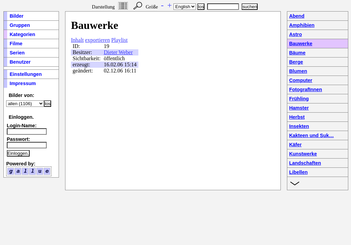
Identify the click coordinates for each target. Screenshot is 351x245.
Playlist (119, 40)
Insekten (299, 126)
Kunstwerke (303, 154)
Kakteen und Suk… (311, 135)
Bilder (17, 16)
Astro (295, 34)
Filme (16, 43)
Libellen (298, 172)
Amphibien (301, 25)
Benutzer (20, 62)
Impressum (23, 83)
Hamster (299, 108)
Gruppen (20, 25)
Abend (296, 16)
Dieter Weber (118, 52)
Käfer (295, 144)
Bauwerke (300, 43)
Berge (296, 62)
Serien (17, 52)
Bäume (297, 52)
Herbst (297, 117)
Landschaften (305, 163)
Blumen (298, 71)
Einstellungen (26, 74)
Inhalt (77, 40)
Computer (300, 80)
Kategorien (22, 34)
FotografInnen (305, 89)
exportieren (97, 40)
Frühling (299, 98)
